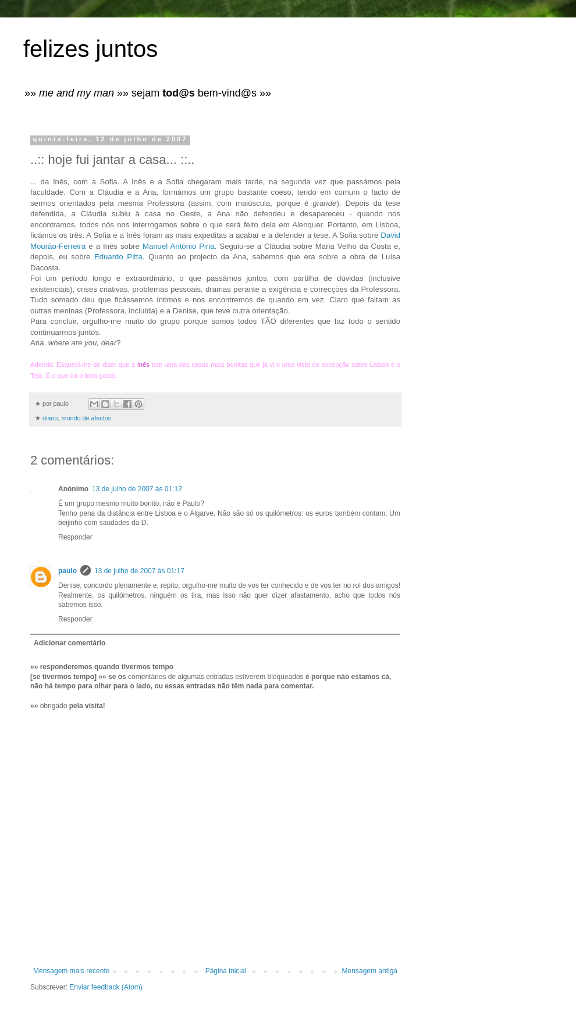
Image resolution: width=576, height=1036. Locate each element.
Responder (75, 537)
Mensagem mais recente (71, 971)
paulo (67, 571)
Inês (143, 364)
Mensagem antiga (369, 971)
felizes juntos (90, 49)
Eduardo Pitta (118, 256)
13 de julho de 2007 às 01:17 (139, 571)
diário (50, 418)
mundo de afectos (86, 418)
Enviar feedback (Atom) (105, 987)
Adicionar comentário (69, 643)
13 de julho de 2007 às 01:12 (137, 489)
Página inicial (226, 971)
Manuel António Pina (179, 246)
